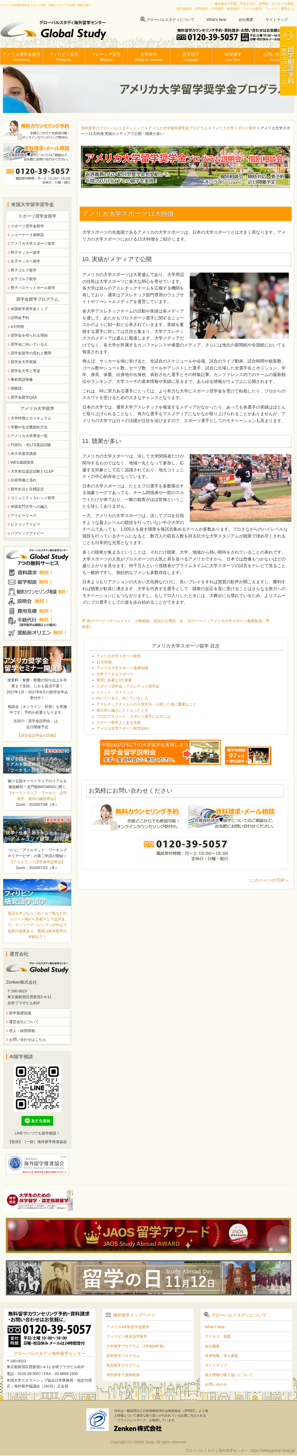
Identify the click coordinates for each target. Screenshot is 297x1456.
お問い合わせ (275, 57)
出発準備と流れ (24, 480)
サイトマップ (277, 19)
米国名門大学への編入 (29, 506)
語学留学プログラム (123, 1356)
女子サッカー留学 (25, 261)
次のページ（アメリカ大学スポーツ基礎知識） (228, 621)
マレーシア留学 (106, 57)
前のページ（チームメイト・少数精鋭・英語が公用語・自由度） (132, 624)
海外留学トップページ (134, 1315)
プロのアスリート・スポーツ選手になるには (133, 716)
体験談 (16, 388)
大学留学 (148, 57)
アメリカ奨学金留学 (21, 57)
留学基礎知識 (20, 1013)
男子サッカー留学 (25, 252)
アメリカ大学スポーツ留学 (234, 128)
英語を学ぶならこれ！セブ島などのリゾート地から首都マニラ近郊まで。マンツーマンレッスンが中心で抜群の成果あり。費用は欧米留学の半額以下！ (37, 925)
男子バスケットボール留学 (33, 288)
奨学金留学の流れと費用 (31, 353)
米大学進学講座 (24, 453)
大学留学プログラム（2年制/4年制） (136, 1346)
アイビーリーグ (24, 515)
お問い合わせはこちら (27, 1039)
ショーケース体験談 (27, 235)
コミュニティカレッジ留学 (33, 498)
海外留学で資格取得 (123, 1375)
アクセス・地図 (218, 1336)
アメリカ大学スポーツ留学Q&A (122, 728)
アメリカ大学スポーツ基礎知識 (122, 668)
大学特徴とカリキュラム (31, 418)
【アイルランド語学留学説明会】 (37, 862)
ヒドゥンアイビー (25, 524)
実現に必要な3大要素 (114, 680)
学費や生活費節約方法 (29, 427)
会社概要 (245, 19)
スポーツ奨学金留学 (27, 226)
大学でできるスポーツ (114, 674)
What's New (216, 19)
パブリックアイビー (27, 533)
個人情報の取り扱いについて (229, 1375)
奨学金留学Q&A (24, 397)
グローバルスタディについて (170, 19)
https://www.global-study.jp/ (273, 1450)
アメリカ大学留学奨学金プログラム (178, 128)
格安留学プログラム (123, 1365)
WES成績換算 (22, 462)
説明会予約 (20, 317)
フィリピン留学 (64, 57)
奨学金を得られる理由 (29, 335)
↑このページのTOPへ (268, 880)
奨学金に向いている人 (29, 344)
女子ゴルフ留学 (24, 279)
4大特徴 (17, 326)
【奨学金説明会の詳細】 (37, 735)
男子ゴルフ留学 (24, 270)
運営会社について (24, 1022)
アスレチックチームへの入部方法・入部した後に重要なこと (146, 704)
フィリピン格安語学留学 (126, 1336)
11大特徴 (104, 662)
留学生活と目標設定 (27, 489)
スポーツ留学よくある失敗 (118, 722)
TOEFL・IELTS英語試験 (31, 445)
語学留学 (191, 57)
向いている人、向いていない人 (122, 698)
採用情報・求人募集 (221, 1356)
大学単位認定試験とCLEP (32, 471)
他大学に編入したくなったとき (122, 710)
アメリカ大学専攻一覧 (29, 436)
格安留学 (233, 57)
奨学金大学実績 (24, 362)
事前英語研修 (22, 379)
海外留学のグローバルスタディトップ (112, 128)
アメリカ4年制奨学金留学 (127, 1327)
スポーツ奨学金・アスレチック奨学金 (127, 686)
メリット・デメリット (114, 692)
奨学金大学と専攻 (25, 371)
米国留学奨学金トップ (29, 309)
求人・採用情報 (22, 1031)
